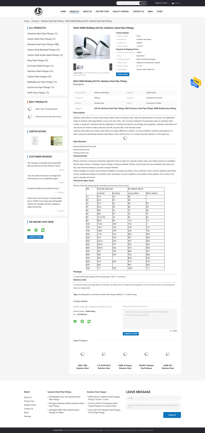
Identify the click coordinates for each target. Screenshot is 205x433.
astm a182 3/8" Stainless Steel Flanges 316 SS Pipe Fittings (104, 411)
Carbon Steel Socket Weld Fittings (43, 55)
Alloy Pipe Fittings (35, 60)
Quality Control (121, 11)
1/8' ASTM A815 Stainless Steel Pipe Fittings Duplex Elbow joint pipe (104, 366)
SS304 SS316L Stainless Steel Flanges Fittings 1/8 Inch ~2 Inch (104, 398)
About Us (87, 11)
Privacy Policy (58, 430)
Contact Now (123, 74)
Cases (160, 11)
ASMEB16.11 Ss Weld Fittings (126, 294)
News (150, 11)
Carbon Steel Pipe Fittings (39, 39)
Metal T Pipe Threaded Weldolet (46, 109)
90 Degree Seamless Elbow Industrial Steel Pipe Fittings (66, 404)
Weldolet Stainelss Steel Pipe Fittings (48, 117)
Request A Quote (161, 3)
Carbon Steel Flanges (37, 76)
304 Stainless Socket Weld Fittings (103, 294)
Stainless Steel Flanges (38, 71)
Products (74, 11)
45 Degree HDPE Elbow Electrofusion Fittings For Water (64, 411)
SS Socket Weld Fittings (38, 66)
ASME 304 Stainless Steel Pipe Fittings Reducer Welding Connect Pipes (168, 366)
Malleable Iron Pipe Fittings (40, 82)
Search (143, 3)
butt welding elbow (83, 294)
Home (63, 11)
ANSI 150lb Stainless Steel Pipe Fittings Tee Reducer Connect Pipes (82, 366)
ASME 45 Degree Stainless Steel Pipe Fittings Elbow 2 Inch (125, 366)
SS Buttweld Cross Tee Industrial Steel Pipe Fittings (64, 398)
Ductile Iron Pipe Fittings (38, 87)
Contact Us (138, 11)
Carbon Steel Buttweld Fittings (41, 50)
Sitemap (27, 416)
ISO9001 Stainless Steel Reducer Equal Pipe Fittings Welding (146, 366)
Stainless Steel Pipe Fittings (52, 21)
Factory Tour (102, 11)
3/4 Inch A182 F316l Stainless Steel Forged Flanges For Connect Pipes (103, 404)
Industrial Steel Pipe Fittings (40, 33)
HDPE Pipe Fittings (36, 93)
